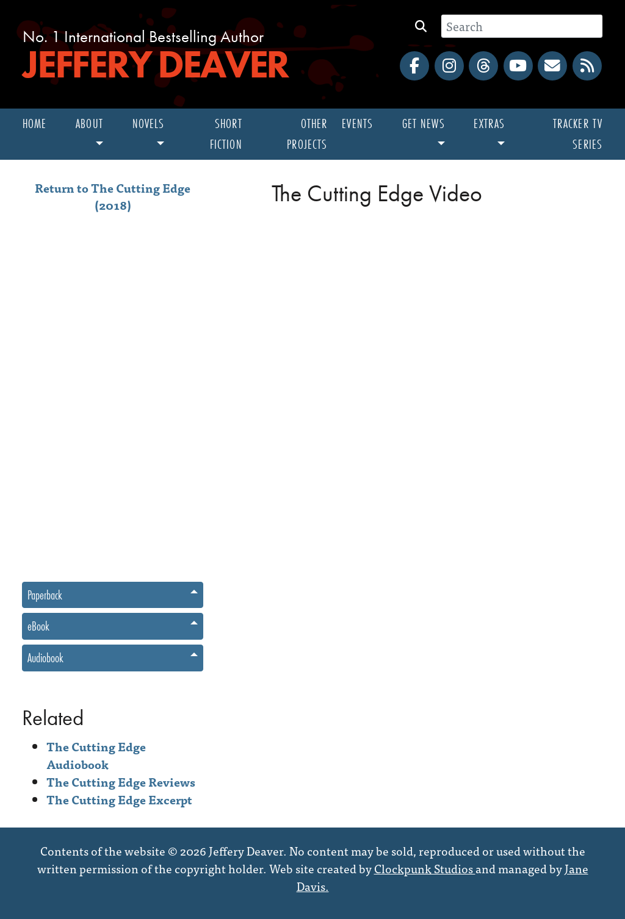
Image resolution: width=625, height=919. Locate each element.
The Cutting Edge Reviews (120, 781)
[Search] (521, 26)
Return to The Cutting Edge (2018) (112, 196)
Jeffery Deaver (155, 64)
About (89, 123)
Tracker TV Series (577, 134)
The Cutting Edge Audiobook (96, 755)
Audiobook (45, 658)
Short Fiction (226, 134)
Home (34, 123)
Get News (423, 123)
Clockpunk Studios (424, 868)
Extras (489, 123)
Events (357, 123)
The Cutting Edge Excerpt (119, 799)
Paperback (44, 595)
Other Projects (307, 134)
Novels (148, 123)
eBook (38, 626)
